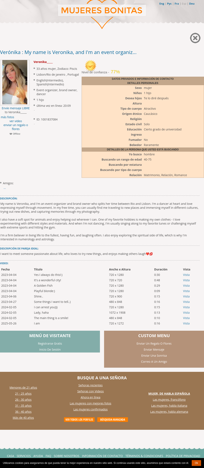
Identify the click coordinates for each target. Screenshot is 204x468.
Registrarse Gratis (50, 343)
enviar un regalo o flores (16, 127)
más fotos (7, 117)
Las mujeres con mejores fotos (90, 403)
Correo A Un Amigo (154, 362)
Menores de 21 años (23, 387)
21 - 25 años (23, 394)
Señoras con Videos (90, 391)
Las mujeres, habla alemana (169, 412)
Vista (186, 275)
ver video (16, 121)
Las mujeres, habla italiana (169, 406)
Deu (192, 3)
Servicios (24, 456)
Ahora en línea (90, 397)
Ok (196, 463)
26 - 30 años (23, 400)
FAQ (48, 456)
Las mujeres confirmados (90, 409)
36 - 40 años (23, 412)
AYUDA (38, 456)
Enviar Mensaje (154, 349)
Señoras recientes (90, 385)
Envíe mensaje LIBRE (16, 108)
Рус (169, 3)
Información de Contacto (102, 456)
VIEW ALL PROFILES (79, 419)
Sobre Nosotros (67, 456)
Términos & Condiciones (144, 456)
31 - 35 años (23, 406)
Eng (161, 3)
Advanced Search (112, 419)
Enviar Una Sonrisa (154, 355)
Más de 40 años (23, 418)
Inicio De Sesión (50, 349)
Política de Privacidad (183, 456)
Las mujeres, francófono (169, 400)
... (5, 188)
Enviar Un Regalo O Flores (154, 343)
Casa (10, 456)
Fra (177, 3)
